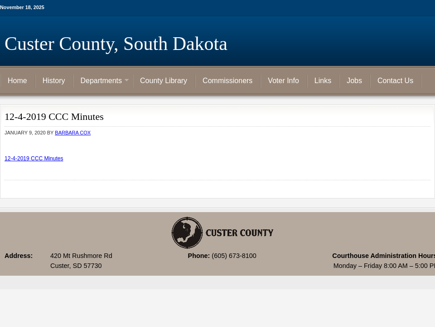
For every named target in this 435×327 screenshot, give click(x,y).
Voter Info (283, 80)
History (54, 80)
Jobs (354, 80)
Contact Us (395, 80)
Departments (101, 81)
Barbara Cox (73, 132)
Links (322, 80)
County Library (163, 80)
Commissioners (227, 80)
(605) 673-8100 (234, 255)
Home (17, 80)
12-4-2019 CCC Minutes (34, 158)
